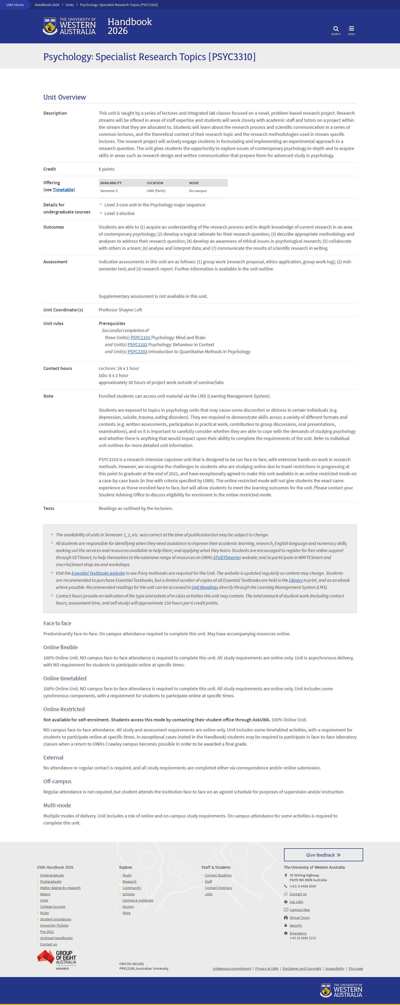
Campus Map (300, 909)
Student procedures (55, 919)
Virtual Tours (300, 917)
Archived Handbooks (56, 938)
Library (296, 580)
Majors (45, 894)
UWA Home (15, 4)
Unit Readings (205, 587)
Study (127, 875)
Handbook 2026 (47, 4)
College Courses (52, 906)
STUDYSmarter (227, 557)
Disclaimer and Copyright (302, 968)
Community (132, 887)
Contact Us (298, 894)
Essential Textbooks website (98, 573)
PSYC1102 (137, 344)
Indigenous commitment (232, 968)
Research (130, 881)
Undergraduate (52, 875)
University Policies (54, 925)
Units (70, 4)
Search (336, 30)
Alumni (128, 906)
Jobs (208, 894)
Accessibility (335, 968)
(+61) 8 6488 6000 (303, 886)
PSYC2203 (137, 351)
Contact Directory (218, 887)
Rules (44, 912)
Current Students (218, 875)
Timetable (63, 190)
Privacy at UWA (267, 968)
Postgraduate (50, 881)
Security (296, 925)
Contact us (48, 944)
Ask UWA (296, 901)
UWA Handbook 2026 (55, 866)
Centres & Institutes (138, 900)
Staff (208, 881)
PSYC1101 (140, 337)
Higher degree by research (60, 887)
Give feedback (320, 855)
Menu (351, 30)
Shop (127, 912)
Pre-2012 (47, 931)
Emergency (298, 933)
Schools (129, 894)
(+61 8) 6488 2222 (303, 938)
